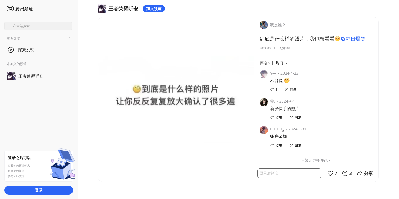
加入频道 (154, 8)
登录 (39, 190)
